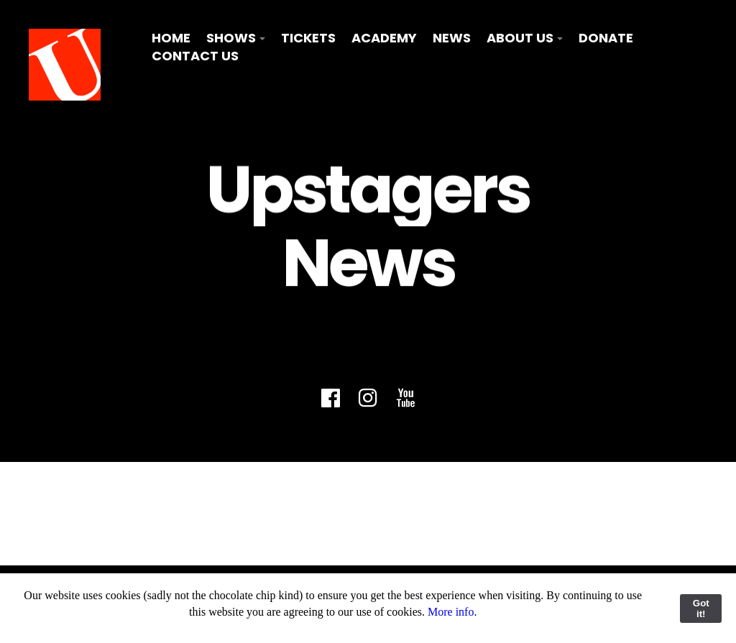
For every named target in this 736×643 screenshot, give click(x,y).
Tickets (308, 38)
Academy (384, 38)
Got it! (701, 608)
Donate (606, 38)
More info (451, 612)
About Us (520, 38)
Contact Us (195, 56)
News (452, 38)
